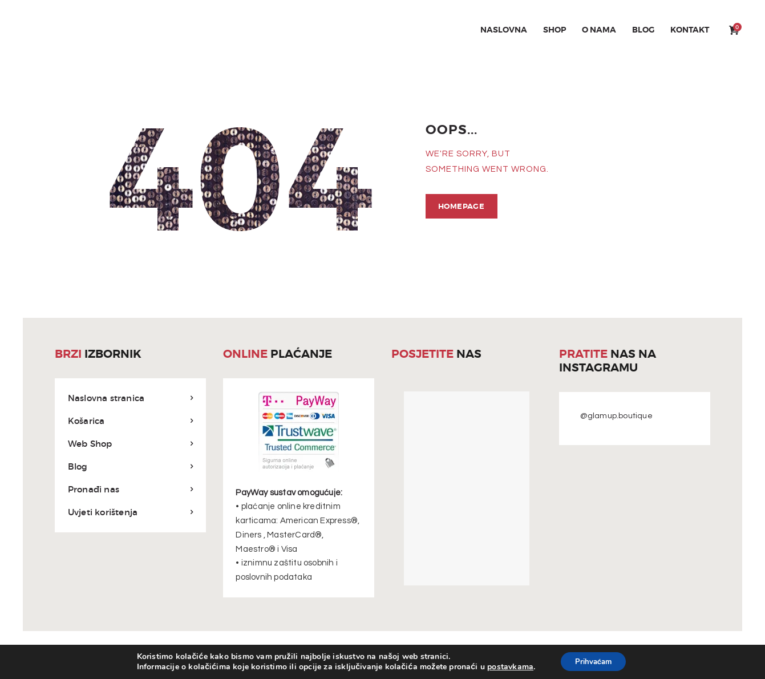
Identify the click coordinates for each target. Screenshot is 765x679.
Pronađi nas (93, 488)
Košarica (86, 420)
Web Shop (90, 443)
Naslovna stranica (106, 398)
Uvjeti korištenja (102, 511)
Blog (78, 465)
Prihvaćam (593, 661)
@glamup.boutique (616, 416)
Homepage (459, 206)
